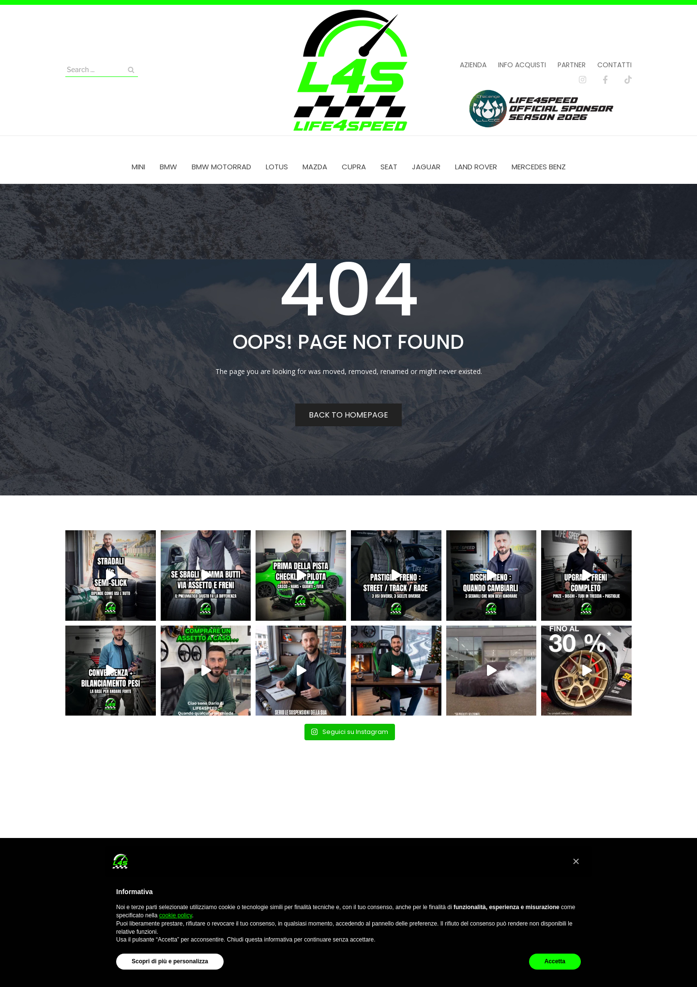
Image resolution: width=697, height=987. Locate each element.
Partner (572, 65)
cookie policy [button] (175, 915)
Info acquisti (522, 65)
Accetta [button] (555, 961)
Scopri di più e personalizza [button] (170, 961)
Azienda (473, 65)
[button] (576, 861)
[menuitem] (138, 166)
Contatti (614, 65)
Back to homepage (348, 414)
